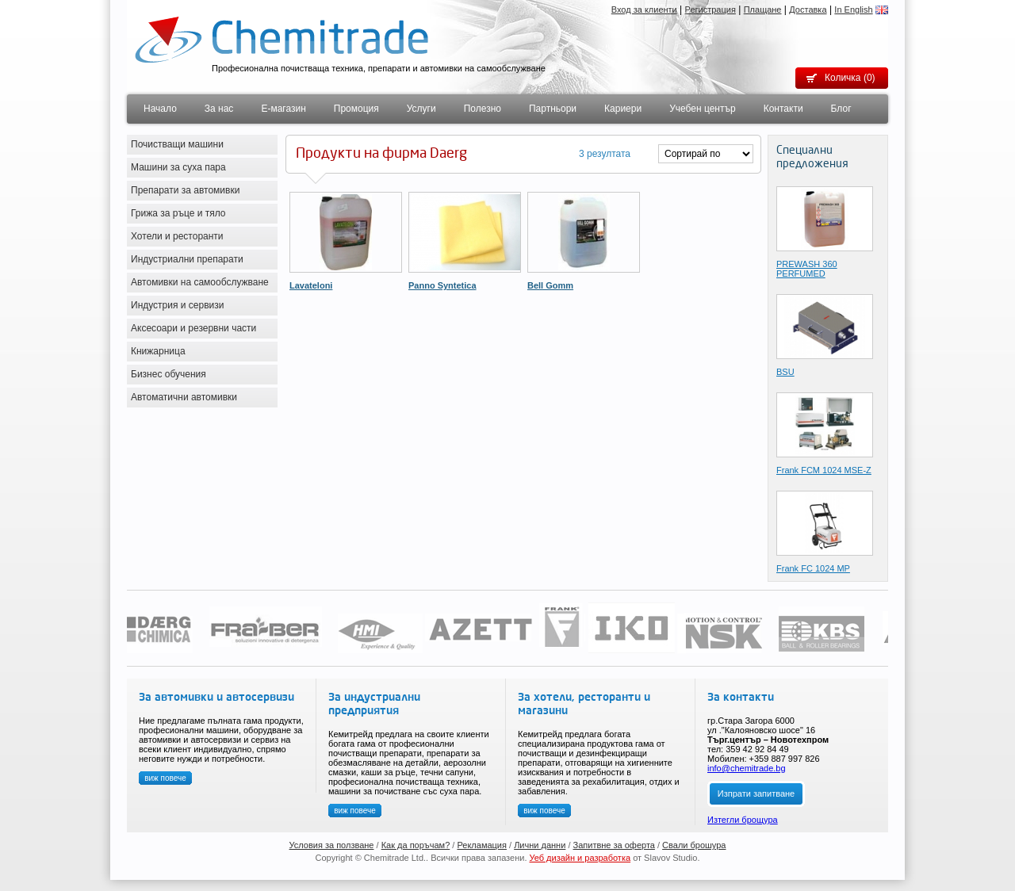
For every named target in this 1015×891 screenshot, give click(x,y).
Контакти (783, 108)
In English (853, 9)
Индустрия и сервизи (177, 305)
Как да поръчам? (415, 845)
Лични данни (539, 845)
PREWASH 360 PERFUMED (806, 268)
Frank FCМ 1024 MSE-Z (823, 470)
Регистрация (710, 9)
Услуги (421, 108)
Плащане (763, 9)
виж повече (165, 778)
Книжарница (158, 351)
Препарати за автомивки (185, 190)
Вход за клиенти (644, 9)
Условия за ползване (331, 845)
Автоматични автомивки (184, 397)
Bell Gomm (550, 285)
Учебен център (702, 108)
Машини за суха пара (178, 167)
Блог (841, 108)
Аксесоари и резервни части (193, 328)
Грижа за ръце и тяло (178, 213)
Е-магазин (283, 108)
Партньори (552, 108)
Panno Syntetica (442, 285)
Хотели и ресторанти (177, 236)
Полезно (482, 108)
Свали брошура (694, 845)
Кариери (623, 108)
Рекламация (482, 845)
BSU (785, 372)
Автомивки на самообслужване (200, 282)
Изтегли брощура (742, 819)
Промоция (356, 108)
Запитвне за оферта (614, 845)
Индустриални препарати (187, 259)
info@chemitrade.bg (746, 768)
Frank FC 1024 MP (813, 568)
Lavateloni (310, 285)
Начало (160, 108)
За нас (219, 108)
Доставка (807, 9)
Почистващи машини (177, 144)
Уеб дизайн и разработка (580, 857)
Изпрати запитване (756, 793)
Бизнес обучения (168, 374)
